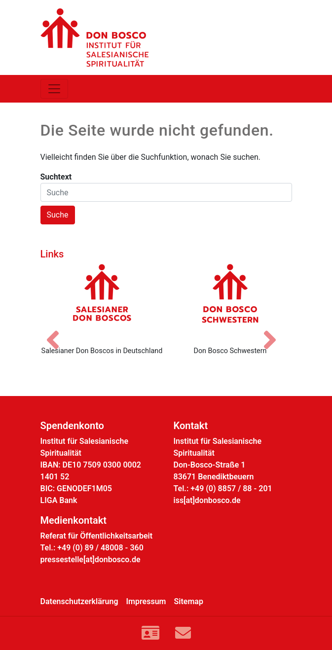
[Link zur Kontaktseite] (150, 633)
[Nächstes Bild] (274, 331)
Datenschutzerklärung (79, 601)
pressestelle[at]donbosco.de (90, 559)
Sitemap (188, 601)
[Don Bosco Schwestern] (230, 301)
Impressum (146, 601)
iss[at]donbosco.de (207, 500)
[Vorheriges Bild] (57, 331)
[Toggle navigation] (54, 89)
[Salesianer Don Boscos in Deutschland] (102, 301)
